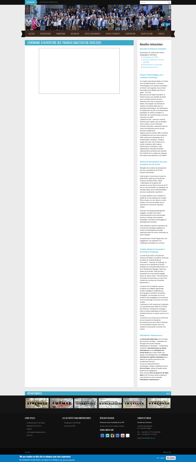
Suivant (167, 24)
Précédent (163, 24)
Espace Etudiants (113, 33)
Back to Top (167, 452)
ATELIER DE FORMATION (49, 2)
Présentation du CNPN (150, 57)
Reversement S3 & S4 (150, 67)
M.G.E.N (29, 435)
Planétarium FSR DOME (72, 423)
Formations (60, 33)
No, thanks (171, 458)
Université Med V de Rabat (36, 423)
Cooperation (130, 33)
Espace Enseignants (92, 33)
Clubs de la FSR (69, 426)
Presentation (45, 33)
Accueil (32, 33)
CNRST (29, 429)
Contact (161, 33)
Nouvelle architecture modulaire (153, 49)
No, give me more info (67, 460)
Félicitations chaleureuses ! (151, 335)
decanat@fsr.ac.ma (148, 438)
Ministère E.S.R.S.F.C (34, 426)
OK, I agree (160, 458)
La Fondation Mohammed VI (36, 432)
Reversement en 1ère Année (152, 65)
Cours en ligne (147, 33)
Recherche (75, 33)
